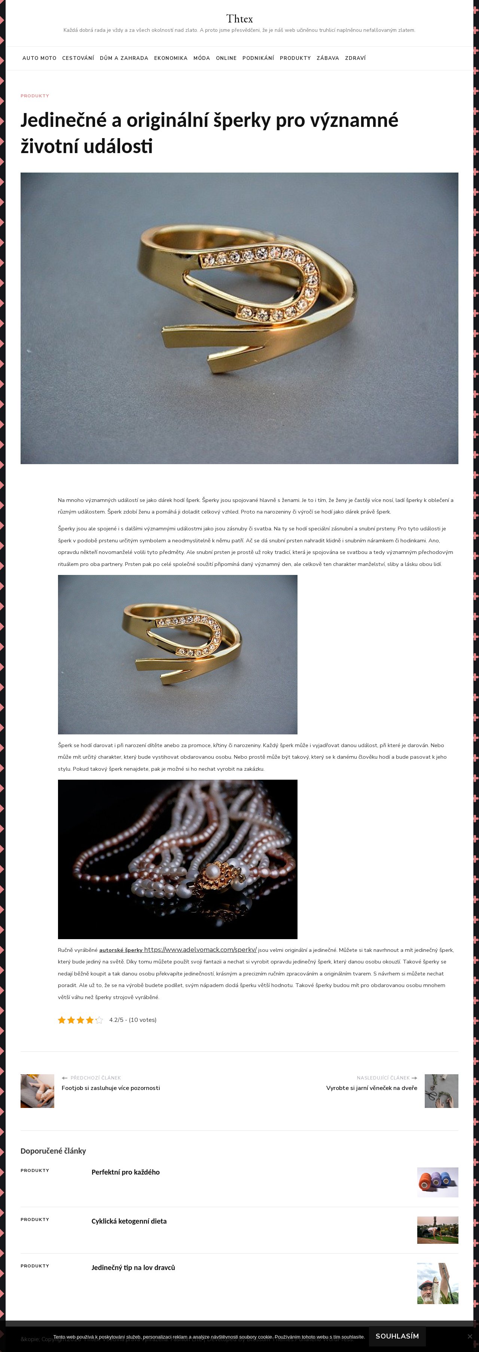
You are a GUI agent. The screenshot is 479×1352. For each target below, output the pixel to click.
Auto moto (39, 58)
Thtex (239, 18)
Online (226, 58)
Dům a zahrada (124, 58)
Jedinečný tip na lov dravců (133, 1267)
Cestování (78, 58)
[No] (469, 1336)
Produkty (295, 58)
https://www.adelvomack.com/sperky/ (200, 949)
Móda (201, 58)
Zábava (328, 58)
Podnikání (258, 58)
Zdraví (355, 58)
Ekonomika (171, 58)
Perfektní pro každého (126, 1171)
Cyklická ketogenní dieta (129, 1221)
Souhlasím (397, 1336)
